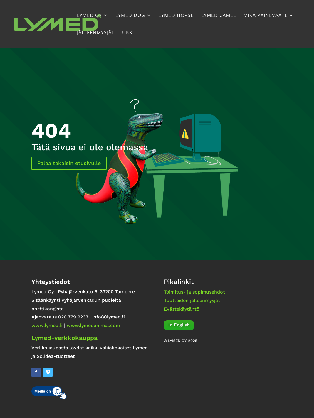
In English (178, 325)
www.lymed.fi (47, 325)
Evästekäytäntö (181, 309)
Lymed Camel (218, 15)
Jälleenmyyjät (96, 33)
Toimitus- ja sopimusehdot (194, 292)
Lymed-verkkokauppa (64, 337)
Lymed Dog (130, 15)
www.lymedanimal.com (93, 325)
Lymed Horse (176, 15)
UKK (127, 33)
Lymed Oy (89, 15)
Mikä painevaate (266, 15)
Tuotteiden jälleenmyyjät (192, 300)
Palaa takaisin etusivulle (69, 163)
